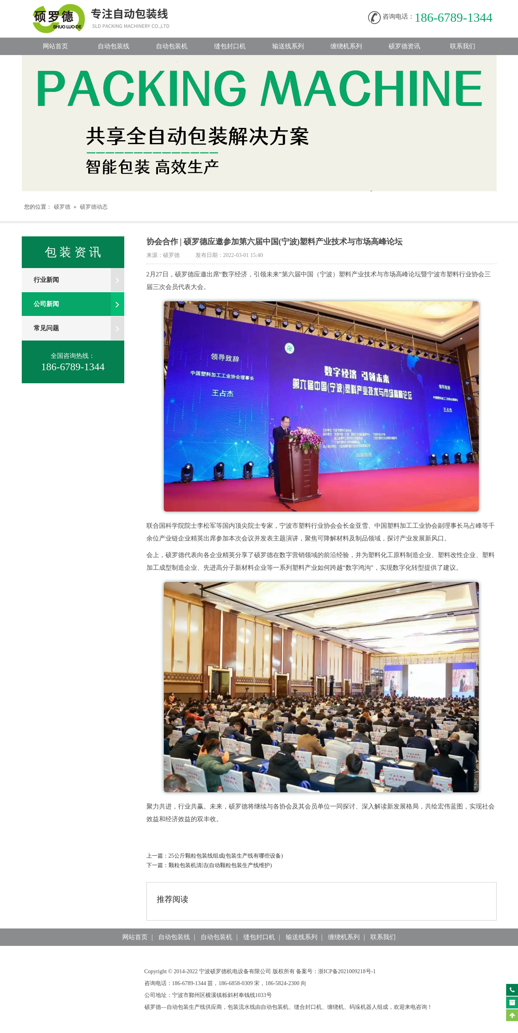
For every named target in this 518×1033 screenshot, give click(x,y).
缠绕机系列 (346, 46)
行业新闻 (79, 280)
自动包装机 (172, 46)
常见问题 (79, 328)
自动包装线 (109, 8)
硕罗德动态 (94, 207)
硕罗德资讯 (404, 46)
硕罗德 (62, 207)
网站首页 (55, 46)
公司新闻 (79, 304)
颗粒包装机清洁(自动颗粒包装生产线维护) (220, 865)
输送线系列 (288, 46)
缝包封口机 (230, 46)
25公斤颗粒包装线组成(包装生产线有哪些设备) (226, 856)
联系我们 (462, 46)
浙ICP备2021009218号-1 (347, 971)
